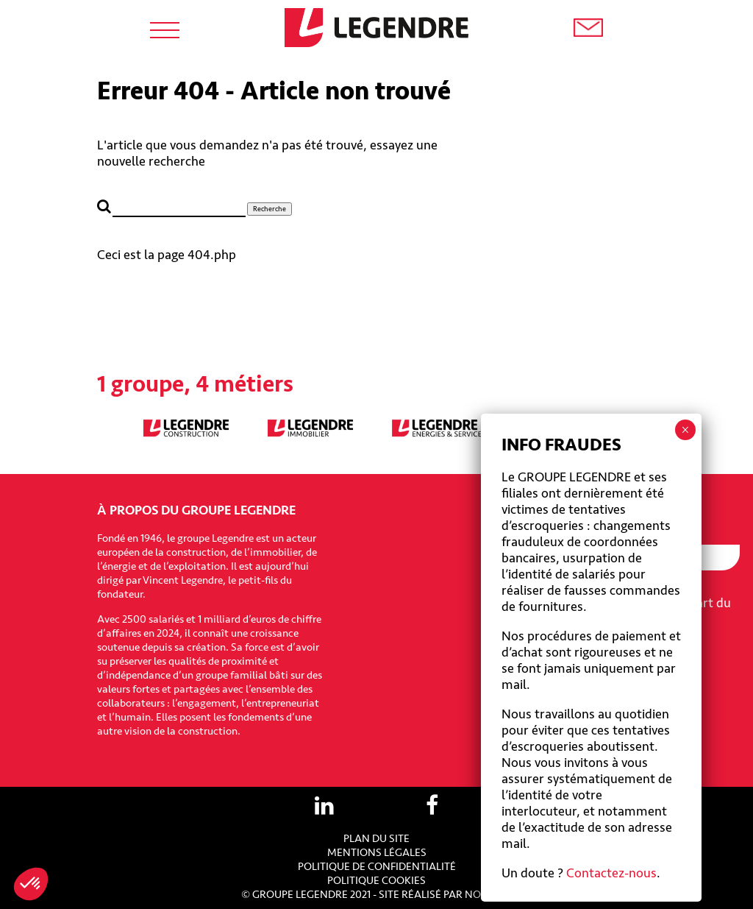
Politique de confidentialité (377, 867)
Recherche (269, 209)
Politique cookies (376, 881)
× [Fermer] (685, 430)
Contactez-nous (611, 873)
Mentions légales (377, 853)
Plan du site (376, 839)
